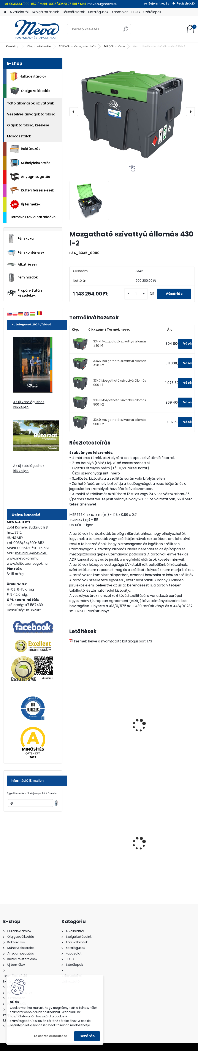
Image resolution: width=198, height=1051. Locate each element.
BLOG (135, 12)
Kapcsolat (120, 12)
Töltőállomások (114, 46)
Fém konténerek (25, 252)
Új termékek (25, 204)
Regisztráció (186, 3)
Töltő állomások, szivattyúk (77, 46)
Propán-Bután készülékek (24, 293)
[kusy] (136, 294)
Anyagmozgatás (30, 177)
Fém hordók (22, 277)
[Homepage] (4, 12)
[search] (125, 30)
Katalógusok (98, 12)
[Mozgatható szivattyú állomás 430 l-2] (132, 111)
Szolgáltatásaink (45, 12)
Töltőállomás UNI (151, 732)
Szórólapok (152, 12)
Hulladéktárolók (28, 76)
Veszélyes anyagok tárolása (31, 114)
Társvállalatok (73, 12)
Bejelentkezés (159, 3)
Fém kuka (20, 238)
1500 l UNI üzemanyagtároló (96, 732)
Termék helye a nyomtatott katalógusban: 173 (110, 641)
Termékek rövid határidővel (33, 217)
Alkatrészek (22, 264)
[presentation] (73, 111)
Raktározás (25, 149)
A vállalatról (19, 12)
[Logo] (33, 29)
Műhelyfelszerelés (30, 163)
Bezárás (87, 1036)
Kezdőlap (12, 46)
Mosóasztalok (19, 136)
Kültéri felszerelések (32, 190)
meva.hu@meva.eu (102, 4)
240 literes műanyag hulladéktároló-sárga (155, 849)
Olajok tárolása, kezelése (28, 125)
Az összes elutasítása (50, 1036)
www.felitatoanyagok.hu (27, 563)
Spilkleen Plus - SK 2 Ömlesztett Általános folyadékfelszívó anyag (99, 851)
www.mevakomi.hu (22, 558)
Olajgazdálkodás (39, 46)
